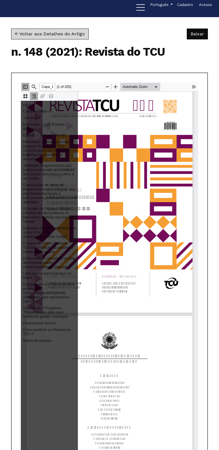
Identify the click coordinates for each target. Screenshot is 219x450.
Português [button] (160, 4)
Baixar (199, 33)
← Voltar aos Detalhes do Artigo (50, 34)
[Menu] (140, 9)
